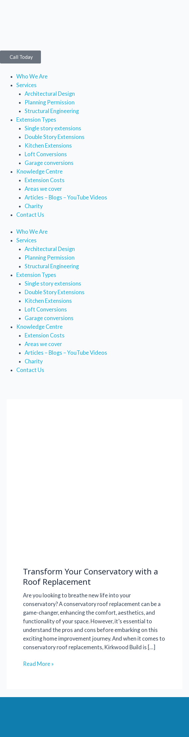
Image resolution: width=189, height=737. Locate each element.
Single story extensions (53, 128)
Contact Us (30, 214)
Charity (34, 206)
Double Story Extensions (55, 137)
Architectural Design (50, 93)
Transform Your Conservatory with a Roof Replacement (90, 576)
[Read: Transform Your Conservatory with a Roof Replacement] (94, 486)
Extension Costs (45, 180)
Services (26, 85)
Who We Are (32, 76)
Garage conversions (49, 163)
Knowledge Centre (39, 171)
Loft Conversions (46, 154)
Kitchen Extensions (48, 145)
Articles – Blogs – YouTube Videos (66, 197)
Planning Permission (50, 102)
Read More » (38, 663)
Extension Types (36, 119)
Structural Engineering (52, 111)
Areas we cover (43, 188)
